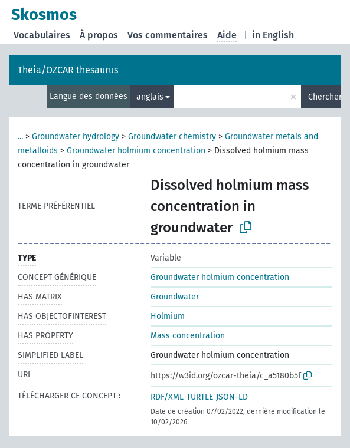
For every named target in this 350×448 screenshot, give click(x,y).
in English (273, 35)
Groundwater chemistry (172, 136)
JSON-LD (232, 397)
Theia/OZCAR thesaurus (68, 69)
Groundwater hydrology (75, 136)
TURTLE (200, 397)
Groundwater (175, 297)
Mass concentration (188, 336)
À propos (99, 35)
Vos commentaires (167, 35)
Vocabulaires (42, 35)
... (20, 136)
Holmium (168, 316)
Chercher (324, 97)
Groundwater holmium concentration (136, 151)
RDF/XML (167, 397)
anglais (149, 97)
